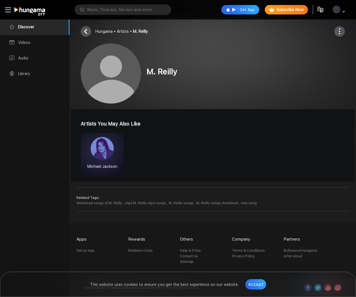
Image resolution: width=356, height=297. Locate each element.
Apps (81, 239)
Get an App (85, 251)
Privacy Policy (243, 256)
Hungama (104, 31)
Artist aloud (293, 256)
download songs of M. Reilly (99, 203)
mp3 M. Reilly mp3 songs (146, 203)
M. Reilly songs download (217, 203)
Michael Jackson (102, 166)
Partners (292, 239)
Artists (123, 31)
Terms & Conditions (248, 251)
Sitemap (187, 262)
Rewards (136, 239)
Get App (240, 10)
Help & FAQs (190, 251)
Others (186, 239)
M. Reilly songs (181, 203)
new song (249, 203)
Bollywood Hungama (300, 251)
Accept (255, 284)
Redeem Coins (140, 251)
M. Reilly (140, 31)
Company (241, 239)
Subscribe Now (286, 10)
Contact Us (189, 256)
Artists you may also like (110, 124)
